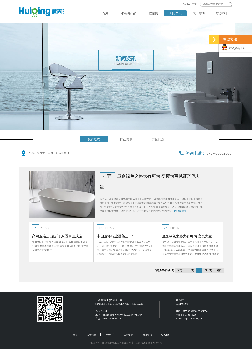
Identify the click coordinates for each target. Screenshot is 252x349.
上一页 (190, 270)
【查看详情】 (180, 211)
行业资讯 (126, 139)
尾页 (219, 270)
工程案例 (152, 13)
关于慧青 (199, 13)
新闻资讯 (175, 13)
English (186, 4)
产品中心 (110, 334)
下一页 (208, 270)
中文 (194, 4)
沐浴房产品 (128, 13)
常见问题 (158, 139)
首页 (105, 13)
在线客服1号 (233, 48)
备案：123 (134, 342)
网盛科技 (157, 342)
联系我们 (222, 13)
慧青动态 (94, 139)
